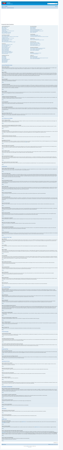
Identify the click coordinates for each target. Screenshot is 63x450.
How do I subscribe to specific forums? (35, 49)
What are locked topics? (5, 61)
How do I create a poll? (4, 46)
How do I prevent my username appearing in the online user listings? (10, 36)
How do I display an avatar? (5, 40)
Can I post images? (4, 58)
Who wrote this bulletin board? (34, 56)
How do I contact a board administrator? (35, 58)
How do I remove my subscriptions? (34, 50)
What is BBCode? (4, 56)
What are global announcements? (6, 59)
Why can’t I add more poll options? (6, 47)
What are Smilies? (4, 57)
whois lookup (3, 432)
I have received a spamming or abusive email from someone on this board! (39, 36)
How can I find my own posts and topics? (35, 45)
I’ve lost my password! (4, 31)
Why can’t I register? (4, 28)
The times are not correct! (5, 37)
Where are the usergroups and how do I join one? (36, 29)
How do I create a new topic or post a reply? (7, 44)
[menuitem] (7, 6)
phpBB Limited (24, 421)
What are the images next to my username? (7, 39)
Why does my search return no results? (35, 43)
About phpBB (3, 422)
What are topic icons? (4, 62)
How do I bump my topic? (5, 53)
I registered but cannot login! (5, 29)
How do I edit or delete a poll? (5, 48)
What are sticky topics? (4, 60)
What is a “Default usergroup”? (34, 31)
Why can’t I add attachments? (5, 49)
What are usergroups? (33, 28)
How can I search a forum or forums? (34, 42)
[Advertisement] (29, 16)
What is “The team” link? (33, 32)
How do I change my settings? (5, 35)
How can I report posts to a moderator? (6, 51)
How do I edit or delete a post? (5, 45)
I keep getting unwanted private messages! (35, 35)
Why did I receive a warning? (5, 50)
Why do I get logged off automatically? (6, 32)
